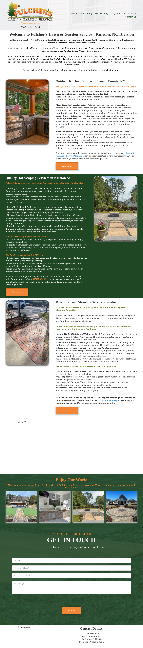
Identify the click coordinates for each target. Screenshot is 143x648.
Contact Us (67, 166)
